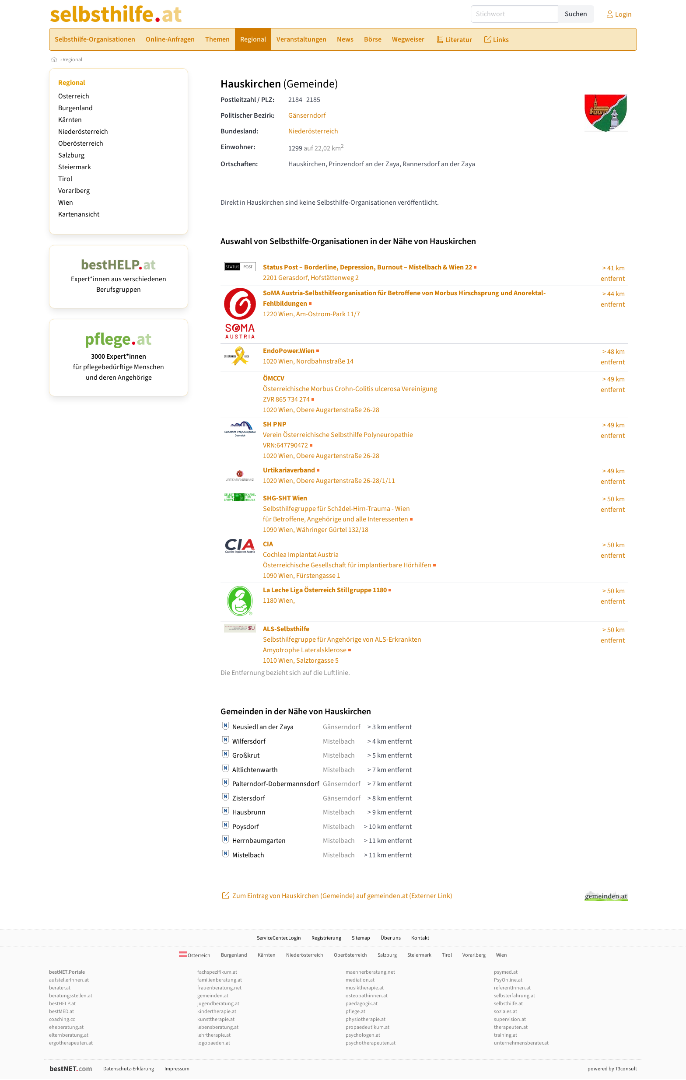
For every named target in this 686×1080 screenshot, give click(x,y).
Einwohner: (237, 147)
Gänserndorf (307, 115)
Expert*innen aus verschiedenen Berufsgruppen (118, 279)
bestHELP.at (62, 1003)
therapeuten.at (511, 1027)
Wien (65, 202)
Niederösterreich (83, 131)
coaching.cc (62, 1019)
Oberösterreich (80, 143)
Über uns (391, 938)
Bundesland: (239, 131)
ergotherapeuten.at (71, 1043)
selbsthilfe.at (508, 1003)
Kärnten (70, 120)
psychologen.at (363, 1035)
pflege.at (355, 1011)
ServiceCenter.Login (279, 938)
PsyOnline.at (508, 980)
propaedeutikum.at (367, 1027)
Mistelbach (339, 741)
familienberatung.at (219, 980)
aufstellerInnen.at (69, 980)
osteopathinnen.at (367, 996)
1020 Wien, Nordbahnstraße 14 (308, 356)
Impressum (176, 1069)
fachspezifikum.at (217, 972)
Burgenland (75, 108)
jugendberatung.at (218, 1003)
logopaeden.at (213, 1043)
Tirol (65, 179)
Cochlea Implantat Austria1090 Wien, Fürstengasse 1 (350, 559)
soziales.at (505, 1011)
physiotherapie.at (365, 1019)
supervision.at (510, 1019)
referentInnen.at (512, 988)
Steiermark (74, 167)
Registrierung (326, 938)
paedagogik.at (362, 1003)
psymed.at (506, 972)
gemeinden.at (212, 996)
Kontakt (420, 938)
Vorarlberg (74, 191)
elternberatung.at (68, 1035)
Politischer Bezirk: (247, 115)
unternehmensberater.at (521, 1043)
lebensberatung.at (217, 1027)
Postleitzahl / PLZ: (247, 100)
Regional (72, 59)
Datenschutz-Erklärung (128, 1069)
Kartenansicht (78, 214)
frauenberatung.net (219, 988)
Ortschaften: (239, 164)
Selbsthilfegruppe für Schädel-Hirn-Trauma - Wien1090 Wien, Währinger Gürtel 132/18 (338, 514)
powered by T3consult (612, 1069)
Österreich (73, 96)
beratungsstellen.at (70, 996)
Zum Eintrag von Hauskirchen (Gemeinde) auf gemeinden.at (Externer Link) (336, 896)
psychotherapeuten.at (371, 1043)
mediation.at (360, 980)
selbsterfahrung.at (514, 996)
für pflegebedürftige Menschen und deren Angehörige (118, 361)
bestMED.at (61, 1011)
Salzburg (71, 155)
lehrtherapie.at (214, 1035)
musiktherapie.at (365, 988)
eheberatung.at (66, 1027)
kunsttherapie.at (215, 1019)
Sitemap (361, 938)
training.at (505, 1035)
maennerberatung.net (370, 972)
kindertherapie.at (216, 1011)
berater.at (59, 988)
